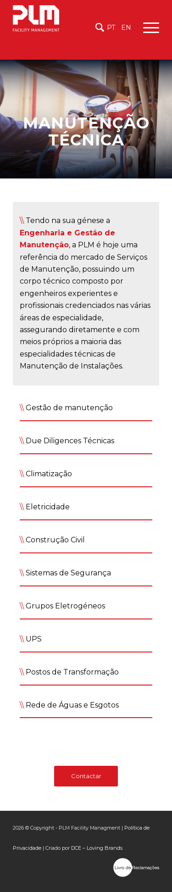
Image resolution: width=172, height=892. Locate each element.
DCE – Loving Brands (96, 848)
